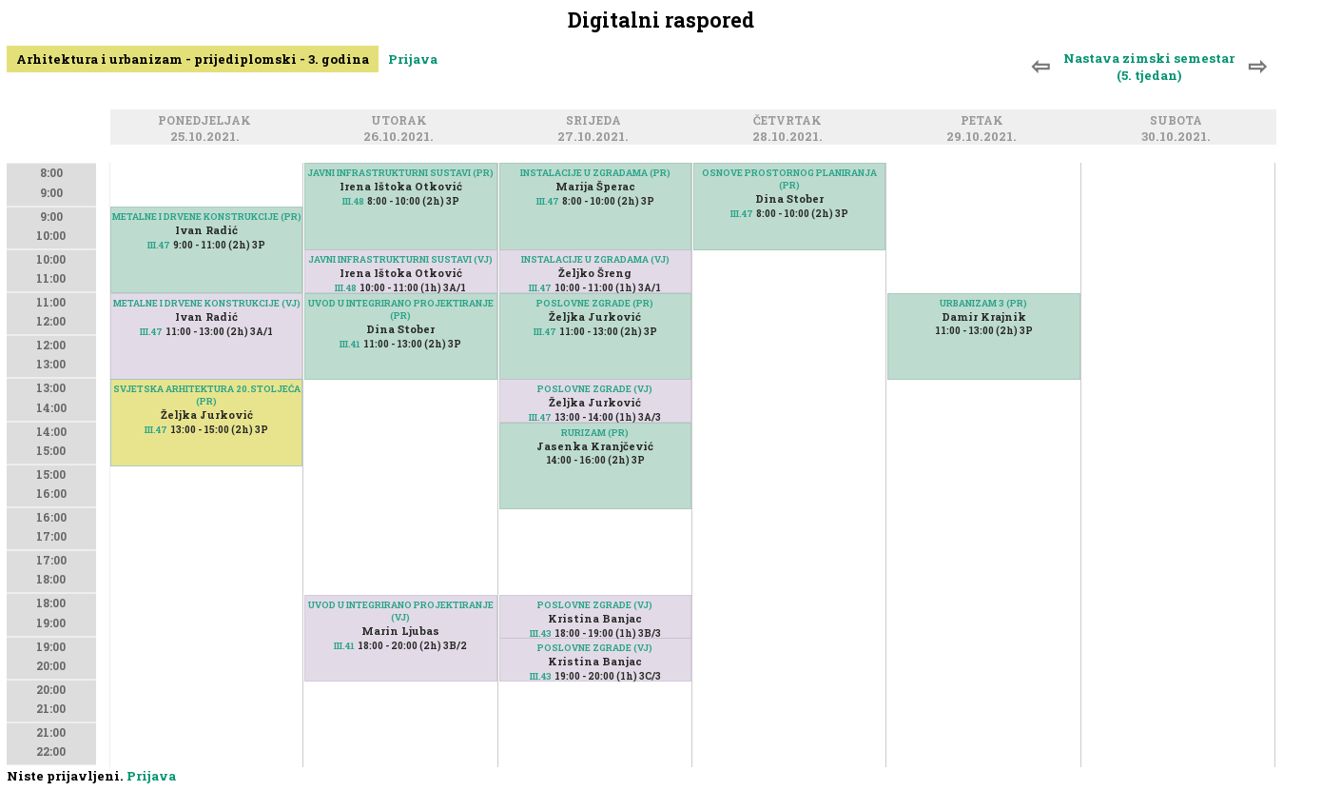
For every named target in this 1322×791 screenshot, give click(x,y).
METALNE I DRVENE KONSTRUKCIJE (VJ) (207, 303)
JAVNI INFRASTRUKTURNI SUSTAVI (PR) (400, 173)
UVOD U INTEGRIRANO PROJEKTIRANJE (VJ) (401, 611)
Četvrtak (790, 121)
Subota (1179, 121)
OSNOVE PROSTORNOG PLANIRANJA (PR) (789, 179)
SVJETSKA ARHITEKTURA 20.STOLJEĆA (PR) (207, 395)
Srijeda (596, 121)
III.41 (350, 344)
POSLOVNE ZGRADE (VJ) (594, 389)
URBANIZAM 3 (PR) (983, 303)
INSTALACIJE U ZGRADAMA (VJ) (595, 259)
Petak (985, 121)
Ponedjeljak (207, 121)
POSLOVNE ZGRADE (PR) (594, 303)
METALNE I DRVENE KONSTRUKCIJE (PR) (206, 216)
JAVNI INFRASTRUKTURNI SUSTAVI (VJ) (400, 259)
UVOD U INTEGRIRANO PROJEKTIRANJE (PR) (401, 309)
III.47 (158, 245)
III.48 (353, 201)
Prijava (412, 59)
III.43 (541, 676)
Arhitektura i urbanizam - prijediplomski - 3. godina (192, 59)
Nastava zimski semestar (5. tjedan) (1149, 66)
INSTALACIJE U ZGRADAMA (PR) (595, 173)
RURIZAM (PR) (595, 432)
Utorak (402, 121)
